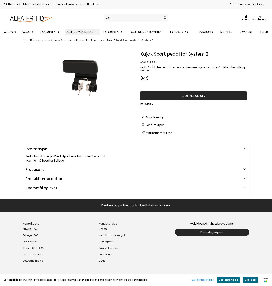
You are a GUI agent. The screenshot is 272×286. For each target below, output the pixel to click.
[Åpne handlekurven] (259, 18)
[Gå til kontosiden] (246, 18)
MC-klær (226, 32)
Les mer (145, 70)
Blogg (102, 260)
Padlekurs (9, 32)
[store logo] (29, 18)
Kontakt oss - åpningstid (252, 4)
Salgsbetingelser (108, 248)
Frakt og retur (106, 241)
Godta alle (250, 279)
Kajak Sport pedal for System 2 (134, 40)
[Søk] (136, 18)
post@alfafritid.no (33, 260)
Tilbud (264, 32)
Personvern (105, 254)
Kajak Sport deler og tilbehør (69, 40)
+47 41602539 (34, 254)
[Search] (165, 18)
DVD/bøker (206, 32)
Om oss (233, 4)
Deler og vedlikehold (41, 40)
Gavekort (246, 32)
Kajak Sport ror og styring (100, 40)
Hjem (26, 40)
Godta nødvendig (228, 279)
